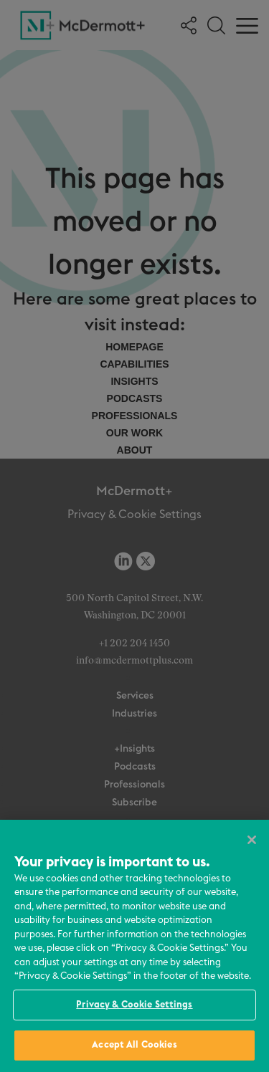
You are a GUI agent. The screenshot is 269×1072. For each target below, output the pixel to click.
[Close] (252, 840)
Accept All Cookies (134, 1045)
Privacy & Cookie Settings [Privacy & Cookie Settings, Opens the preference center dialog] (134, 1005)
